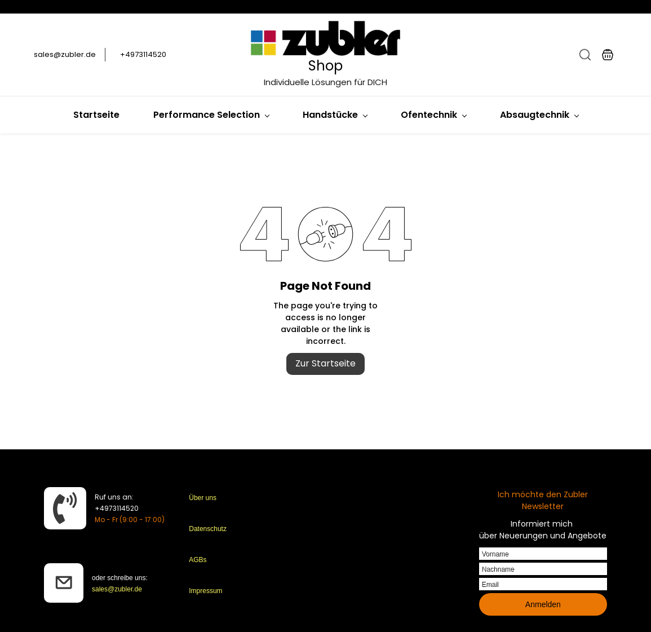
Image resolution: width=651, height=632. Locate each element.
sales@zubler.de (117, 589)
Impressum (205, 591)
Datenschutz (208, 529)
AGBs (197, 560)
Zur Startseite (325, 363)
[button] (585, 54)
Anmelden (543, 604)
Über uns (202, 498)
